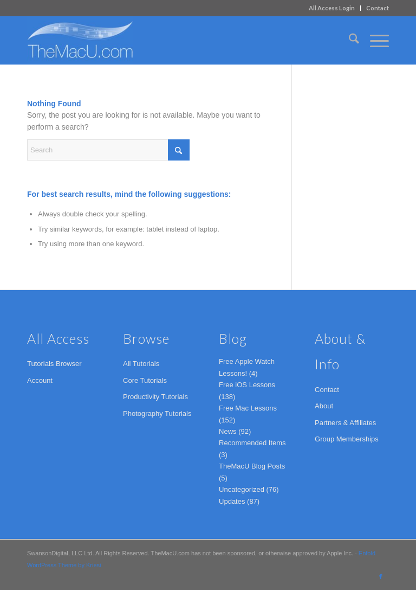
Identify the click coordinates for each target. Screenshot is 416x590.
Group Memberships (347, 439)
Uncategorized (241, 489)
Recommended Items (252, 443)
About (324, 406)
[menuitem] (332, 8)
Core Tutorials (145, 380)
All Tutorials (141, 364)
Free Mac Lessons (248, 408)
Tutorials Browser (54, 364)
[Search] (348, 40)
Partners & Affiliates (345, 423)
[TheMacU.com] (80, 40)
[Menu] (374, 40)
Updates (232, 501)
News (228, 431)
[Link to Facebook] (381, 576)
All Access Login (332, 7)
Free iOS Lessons (247, 385)
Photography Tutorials (157, 413)
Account (40, 380)
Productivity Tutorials (155, 397)
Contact (377, 7)
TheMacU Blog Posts (252, 466)
